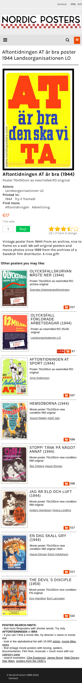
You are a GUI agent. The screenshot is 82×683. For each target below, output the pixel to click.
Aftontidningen (17, 207)
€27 (69, 395)
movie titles (69, 641)
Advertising (41, 207)
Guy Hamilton (37, 598)
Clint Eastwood (36, 657)
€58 (69, 439)
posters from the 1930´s (31, 661)
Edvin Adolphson (58, 554)
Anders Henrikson (40, 510)
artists (56, 641)
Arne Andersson (39, 378)
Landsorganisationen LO (24, 191)
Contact (62, 4)
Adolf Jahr (53, 418)
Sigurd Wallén (38, 418)
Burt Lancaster (56, 598)
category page (11, 654)
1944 (8, 199)
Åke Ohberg (36, 466)
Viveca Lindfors (61, 510)
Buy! (23, 229)
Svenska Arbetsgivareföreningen (49, 289)
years (5, 644)
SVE (79, 4)
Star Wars (8, 661)
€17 (69, 307)
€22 (69, 615)
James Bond (55, 657)
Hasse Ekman (53, 466)
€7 (70, 351)
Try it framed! (25, 199)
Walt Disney (71, 657)
